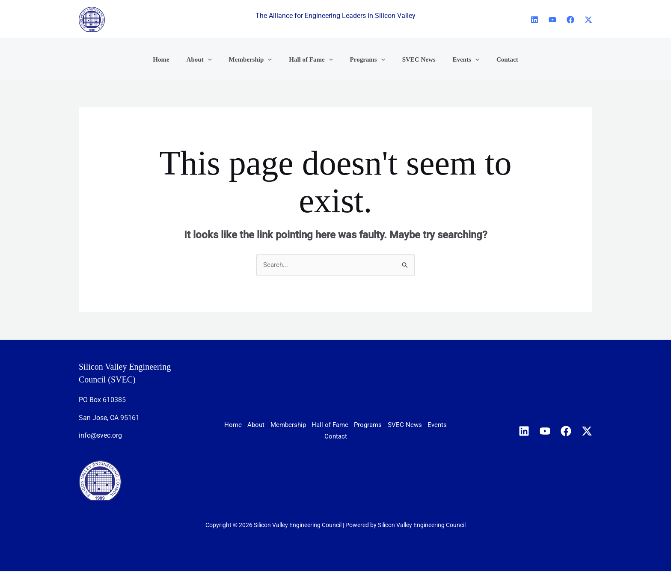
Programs (419, 426)
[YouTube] (552, 20)
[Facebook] (570, 20)
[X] (588, 20)
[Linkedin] (534, 20)
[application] (218, 59)
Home (246, 426)
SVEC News (300, 437)
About (278, 426)
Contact (377, 437)
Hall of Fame (371, 426)
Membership (319, 426)
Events (341, 437)
